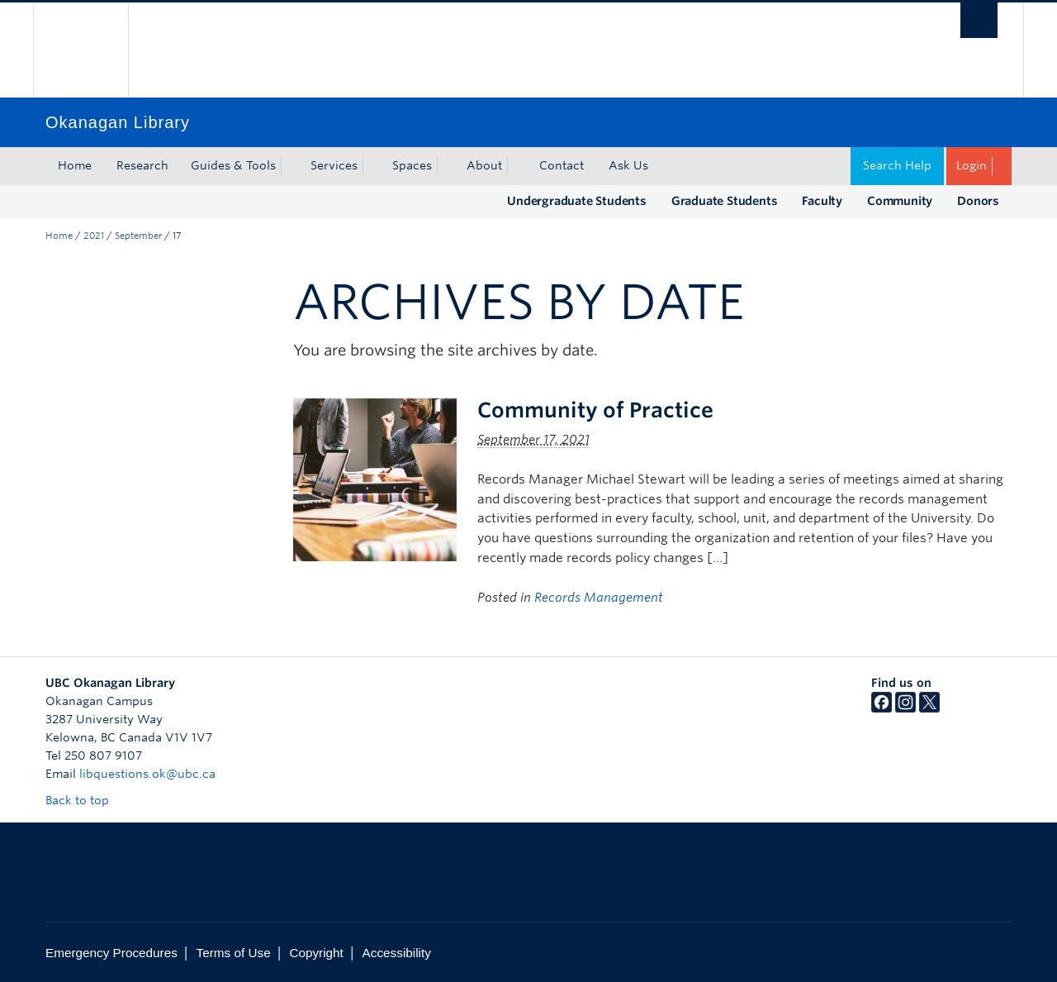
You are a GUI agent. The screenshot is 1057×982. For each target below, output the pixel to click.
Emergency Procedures (111, 953)
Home (75, 165)
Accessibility (397, 953)
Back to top (85, 800)
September (138, 235)
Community (899, 200)
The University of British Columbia (80, 50)
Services (334, 165)
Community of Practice (595, 410)
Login (971, 165)
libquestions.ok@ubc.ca (147, 773)
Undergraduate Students (577, 200)
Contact (561, 165)
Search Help (897, 165)
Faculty (822, 200)
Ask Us (628, 165)
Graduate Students (724, 200)
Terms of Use (234, 953)
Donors (978, 200)
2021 (93, 235)
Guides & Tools (233, 165)
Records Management (598, 597)
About (484, 165)
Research (142, 165)
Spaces (412, 165)
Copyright (316, 953)
